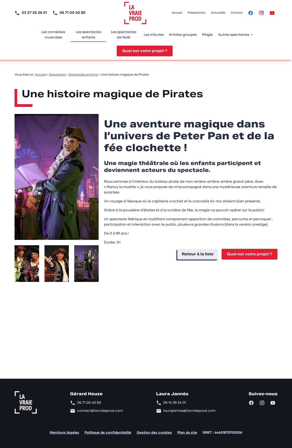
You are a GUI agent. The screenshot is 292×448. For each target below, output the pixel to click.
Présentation (197, 12)
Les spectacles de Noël (123, 34)
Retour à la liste (198, 254)
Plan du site (187, 433)
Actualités (218, 12)
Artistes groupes (183, 35)
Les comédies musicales (53, 34)
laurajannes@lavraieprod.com (189, 411)
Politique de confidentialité (108, 433)
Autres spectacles (233, 35)
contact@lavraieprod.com (100, 411)
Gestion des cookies (154, 433)
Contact (237, 12)
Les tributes (154, 35)
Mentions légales (64, 433)
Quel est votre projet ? (144, 51)
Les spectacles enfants (88, 34)
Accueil (177, 12)
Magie (207, 35)
